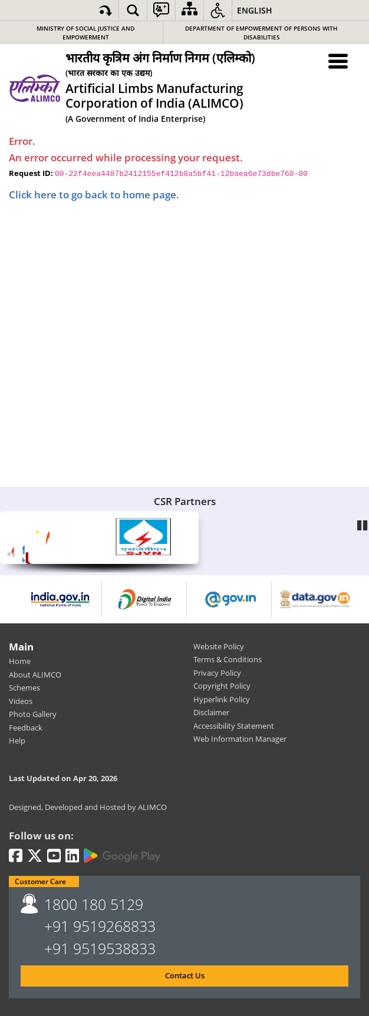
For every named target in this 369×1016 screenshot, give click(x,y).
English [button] (254, 10)
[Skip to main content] (105, 10)
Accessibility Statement (233, 726)
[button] (133, 10)
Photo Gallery (33, 714)
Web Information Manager (239, 738)
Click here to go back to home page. (94, 194)
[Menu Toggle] (338, 61)
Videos (20, 701)
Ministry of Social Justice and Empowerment (85, 32)
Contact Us (185, 975)
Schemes (24, 687)
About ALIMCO (35, 674)
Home (20, 661)
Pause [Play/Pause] (363, 523)
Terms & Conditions (227, 659)
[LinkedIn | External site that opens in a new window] (72, 856)
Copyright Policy (222, 685)
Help (17, 740)
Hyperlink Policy (221, 699)
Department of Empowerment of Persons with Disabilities (261, 32)
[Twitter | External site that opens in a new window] (34, 856)
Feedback (25, 727)
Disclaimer (211, 712)
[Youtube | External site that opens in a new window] (54, 856)
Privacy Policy (217, 673)
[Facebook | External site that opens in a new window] (15, 856)
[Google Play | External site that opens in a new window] (122, 856)
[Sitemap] (189, 10)
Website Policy (218, 646)
